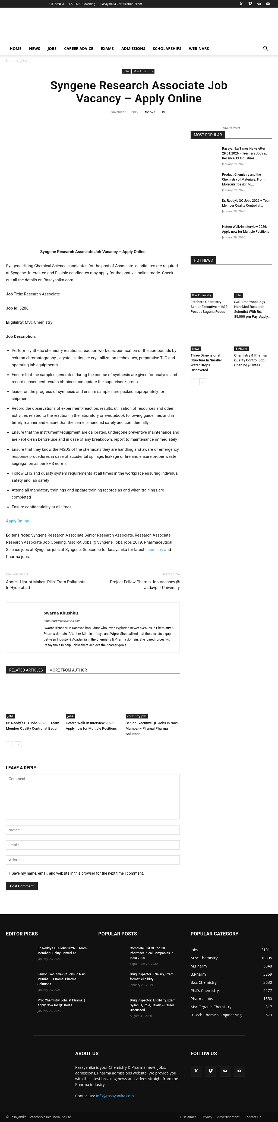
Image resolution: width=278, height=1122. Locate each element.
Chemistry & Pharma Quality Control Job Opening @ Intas (250, 360)
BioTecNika (56, 4)
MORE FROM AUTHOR (68, 670)
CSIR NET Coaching (82, 4)
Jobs (52, 48)
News (34, 48)
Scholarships (167, 48)
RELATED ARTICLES (26, 670)
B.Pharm (241, 349)
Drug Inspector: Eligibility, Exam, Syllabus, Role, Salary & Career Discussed (153, 1005)
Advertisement (228, 1117)
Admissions (133, 48)
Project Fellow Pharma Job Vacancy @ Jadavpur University (145, 584)
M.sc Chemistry (143, 71)
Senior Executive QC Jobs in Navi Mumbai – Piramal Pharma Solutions (152, 728)
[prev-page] (9, 744)
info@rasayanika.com (115, 1095)
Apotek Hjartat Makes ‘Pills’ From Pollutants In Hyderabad (46, 584)
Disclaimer (188, 1117)
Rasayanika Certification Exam (121, 4)
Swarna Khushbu (61, 613)
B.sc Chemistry (201, 295)
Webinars (199, 48)
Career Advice (78, 48)
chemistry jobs (136, 716)
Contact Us (253, 1117)
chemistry (154, 549)
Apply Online (17, 521)
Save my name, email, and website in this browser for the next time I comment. (78, 873)
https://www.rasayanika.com (62, 621)
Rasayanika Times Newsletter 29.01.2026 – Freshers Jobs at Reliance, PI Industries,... (244, 153)
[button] (265, 49)
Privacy (206, 1117)
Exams (107, 48)
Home (15, 48)
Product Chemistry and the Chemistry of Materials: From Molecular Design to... (243, 179)
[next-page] (18, 744)
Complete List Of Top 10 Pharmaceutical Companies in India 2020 (151, 953)
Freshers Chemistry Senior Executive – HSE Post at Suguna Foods (209, 307)
